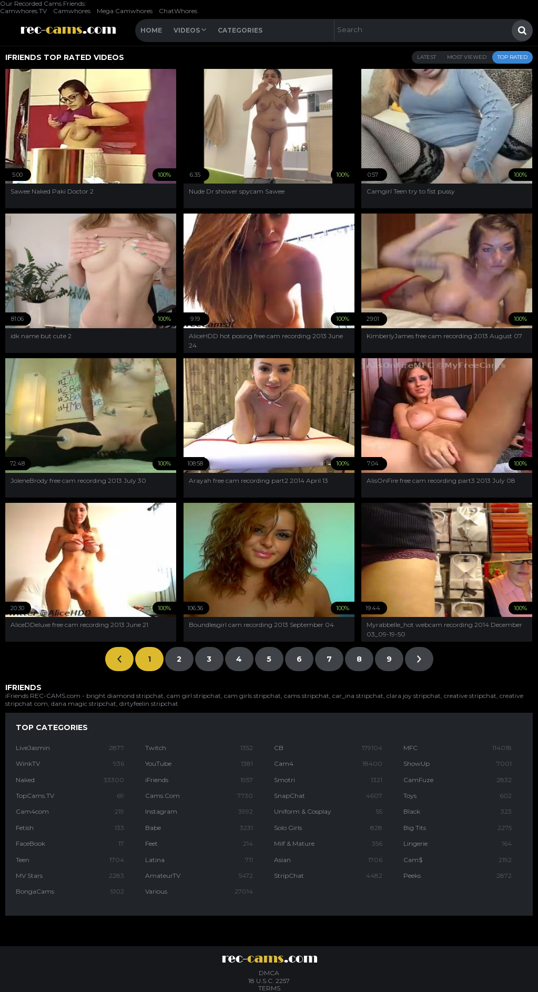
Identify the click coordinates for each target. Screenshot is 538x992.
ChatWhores (178, 11)
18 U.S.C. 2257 (269, 981)
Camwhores (71, 11)
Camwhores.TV (23, 11)
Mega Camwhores (125, 11)
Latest (426, 57)
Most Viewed (466, 57)
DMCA (269, 973)
